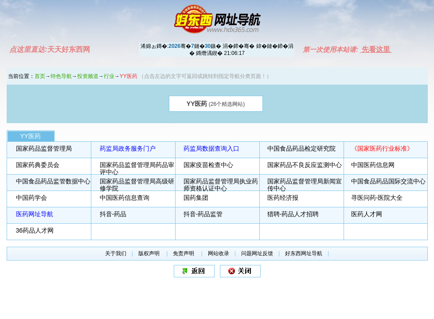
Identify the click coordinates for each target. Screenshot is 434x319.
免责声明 (184, 253)
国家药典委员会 (37, 164)
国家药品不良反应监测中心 (304, 164)
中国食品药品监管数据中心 (53, 181)
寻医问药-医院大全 (377, 197)
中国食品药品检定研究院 (301, 148)
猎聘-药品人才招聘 (293, 214)
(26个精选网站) (216, 103)
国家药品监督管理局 (44, 148)
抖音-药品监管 (203, 214)
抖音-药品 (113, 214)
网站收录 (218, 253)
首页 (40, 76)
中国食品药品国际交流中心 (388, 181)
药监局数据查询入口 (211, 148)
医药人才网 (366, 214)
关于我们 (115, 253)
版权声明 (149, 253)
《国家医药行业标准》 (382, 148)
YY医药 (30, 136)
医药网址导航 (34, 214)
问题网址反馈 (257, 253)
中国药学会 (31, 197)
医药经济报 (282, 197)
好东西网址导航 (303, 253)
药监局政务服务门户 (128, 148)
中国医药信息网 (373, 164)
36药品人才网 (35, 230)
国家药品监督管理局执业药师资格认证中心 (221, 185)
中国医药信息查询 (124, 197)
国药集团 (196, 197)
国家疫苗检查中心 (208, 164)
